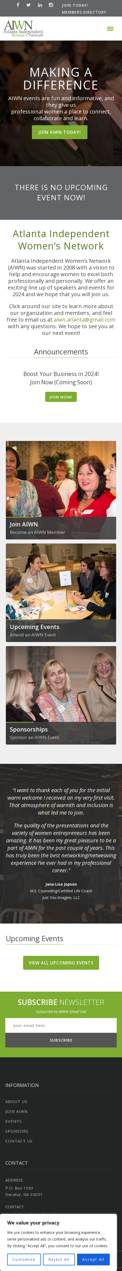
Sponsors (16, 1131)
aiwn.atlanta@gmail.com (84, 319)
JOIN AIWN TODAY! (60, 132)
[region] (58, 1242)
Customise (24, 1259)
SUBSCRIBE (61, 1040)
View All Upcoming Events (61, 963)
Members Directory (84, 12)
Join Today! (75, 5)
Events (13, 1121)
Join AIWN (16, 1111)
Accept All (93, 1259)
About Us (16, 1101)
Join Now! (61, 397)
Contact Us (19, 1141)
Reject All (59, 1259)
